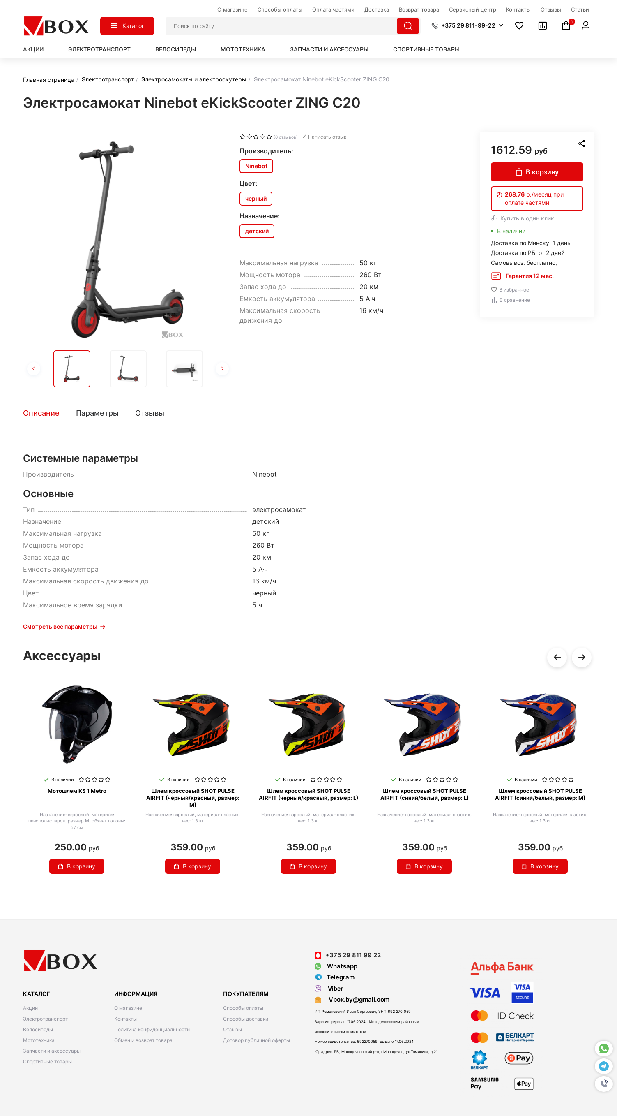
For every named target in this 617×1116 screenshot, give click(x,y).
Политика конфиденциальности (152, 1029)
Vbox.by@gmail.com (357, 999)
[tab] (45, 413)
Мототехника (243, 49)
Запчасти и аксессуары (329, 49)
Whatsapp (336, 966)
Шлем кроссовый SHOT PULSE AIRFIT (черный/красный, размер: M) (192, 797)
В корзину (537, 172)
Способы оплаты (243, 1008)
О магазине (128, 1008)
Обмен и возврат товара (143, 1040)
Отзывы (232, 1029)
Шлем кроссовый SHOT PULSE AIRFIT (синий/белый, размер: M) (540, 794)
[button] (604, 1084)
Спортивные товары (426, 49)
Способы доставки (245, 1019)
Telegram (335, 977)
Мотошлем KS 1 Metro (77, 790)
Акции (33, 49)
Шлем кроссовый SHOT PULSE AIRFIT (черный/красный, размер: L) (308, 794)
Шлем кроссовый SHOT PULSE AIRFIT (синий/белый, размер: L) (424, 794)
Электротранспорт (99, 49)
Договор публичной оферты (256, 1040)
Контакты (125, 1019)
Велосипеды (175, 49)
